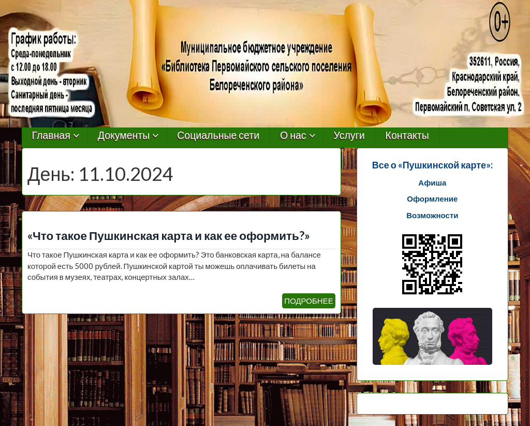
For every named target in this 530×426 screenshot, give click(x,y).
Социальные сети (218, 135)
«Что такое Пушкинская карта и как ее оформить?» (168, 236)
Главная (51, 135)
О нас (293, 135)
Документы (124, 135)
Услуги (349, 135)
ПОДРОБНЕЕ (308, 300)
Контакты (407, 135)
